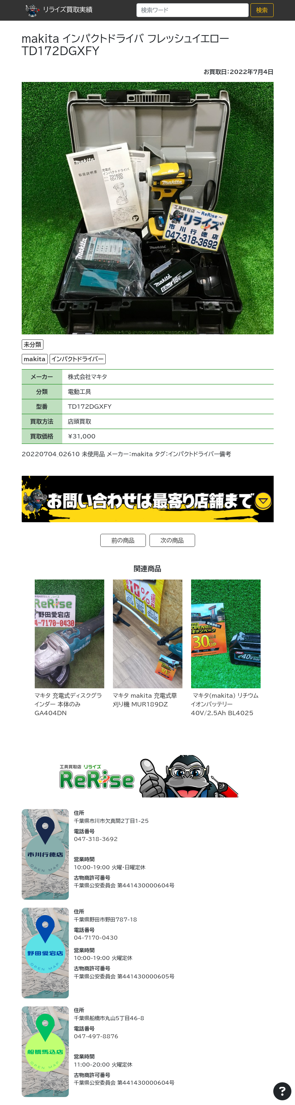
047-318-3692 (96, 839)
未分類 (32, 344)
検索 (262, 10)
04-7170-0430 (96, 937)
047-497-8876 (96, 1036)
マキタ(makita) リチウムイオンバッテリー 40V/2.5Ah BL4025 (225, 704)
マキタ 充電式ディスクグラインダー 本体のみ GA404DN (68, 704)
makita (35, 359)
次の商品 (172, 540)
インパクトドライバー (78, 359)
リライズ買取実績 (59, 9)
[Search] (192, 10)
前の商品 (123, 540)
